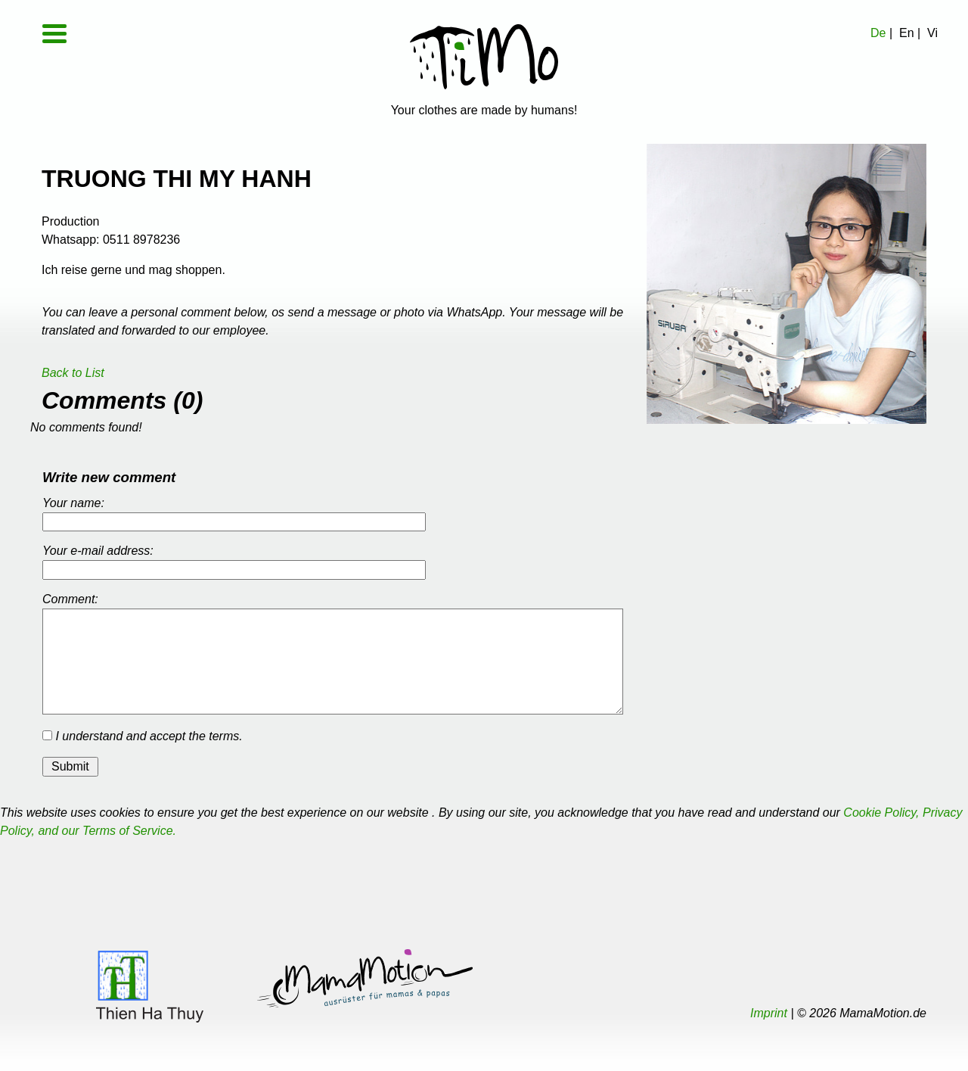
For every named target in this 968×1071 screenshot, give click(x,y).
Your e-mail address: (98, 550)
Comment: (70, 599)
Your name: (73, 503)
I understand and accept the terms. (142, 736)
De (878, 32)
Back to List (73, 372)
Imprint (768, 1013)
